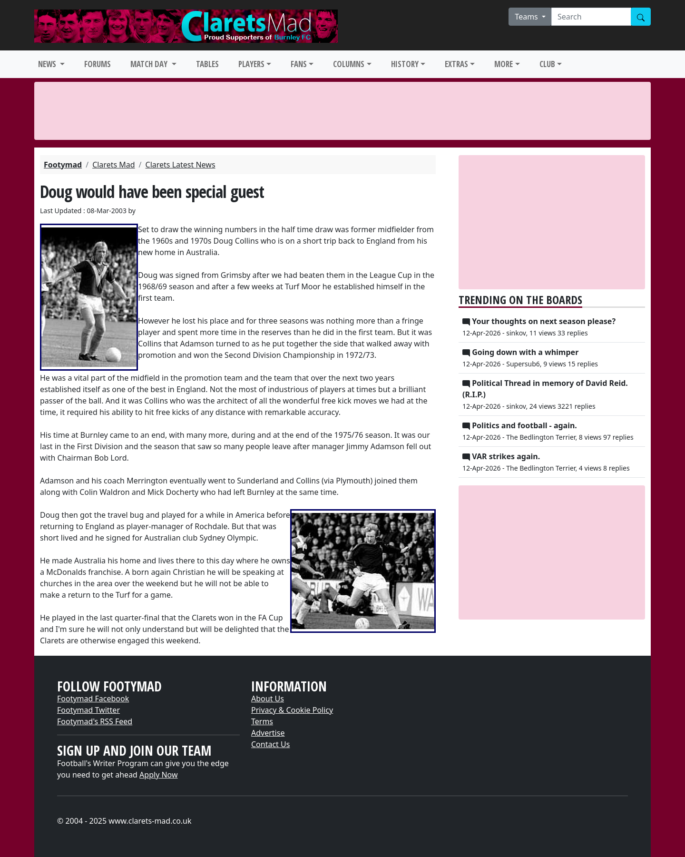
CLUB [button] (547, 64)
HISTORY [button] (405, 64)
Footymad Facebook (93, 698)
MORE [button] (503, 64)
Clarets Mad (113, 164)
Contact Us (270, 744)
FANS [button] (299, 64)
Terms (262, 721)
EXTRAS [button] (456, 64)
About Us (267, 698)
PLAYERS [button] (251, 64)
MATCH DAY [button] (149, 64)
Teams (527, 16)
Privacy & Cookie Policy (292, 710)
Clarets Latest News (180, 164)
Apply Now (158, 774)
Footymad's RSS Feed (94, 721)
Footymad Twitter (88, 710)
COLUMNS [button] (348, 64)
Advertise (267, 733)
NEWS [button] (48, 64)
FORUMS (97, 64)
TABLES (207, 64)
